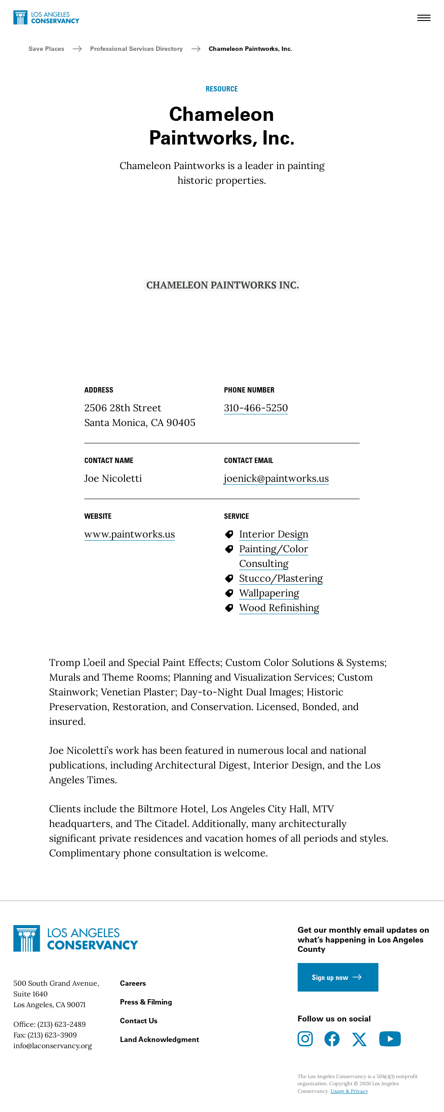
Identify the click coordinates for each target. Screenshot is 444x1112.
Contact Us (139, 1020)
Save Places (46, 49)
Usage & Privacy (349, 1091)
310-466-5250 (256, 407)
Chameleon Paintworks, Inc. (250, 49)
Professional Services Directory (136, 49)
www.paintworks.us (129, 534)
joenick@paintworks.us (276, 478)
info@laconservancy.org (52, 1045)
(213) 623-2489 (61, 1024)
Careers (133, 983)
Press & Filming (146, 1001)
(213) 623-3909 (52, 1034)
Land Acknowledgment (159, 1039)
